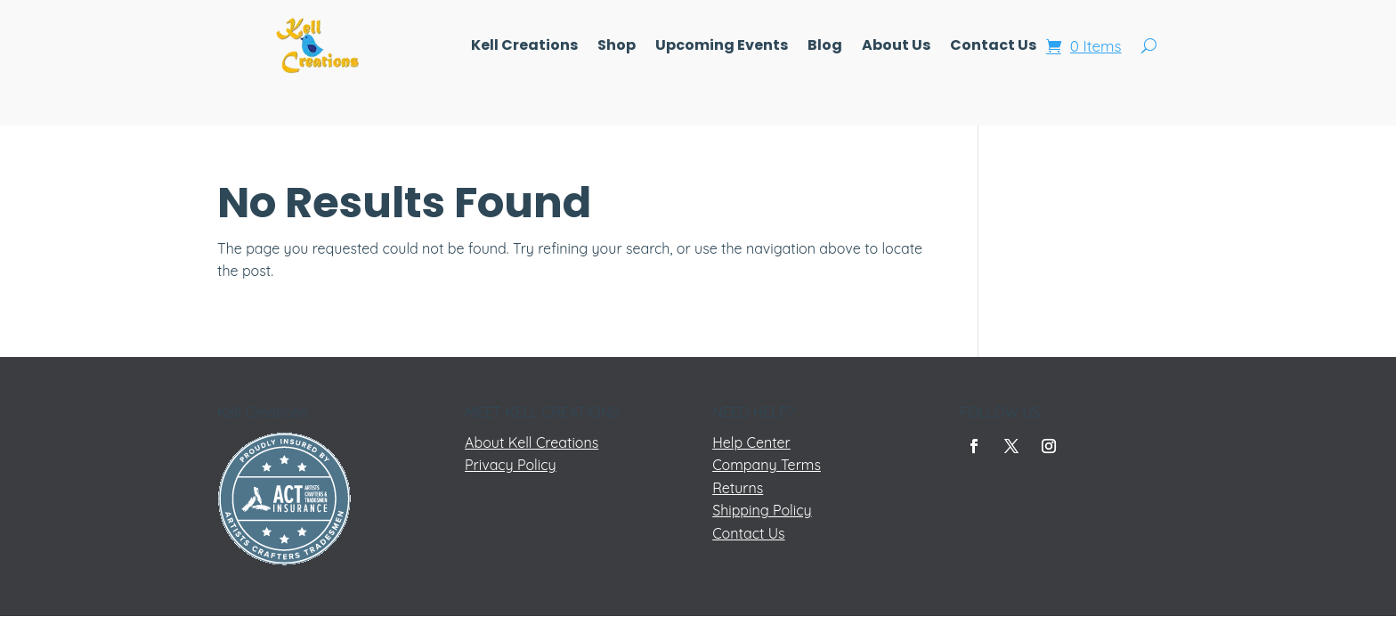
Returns (737, 488)
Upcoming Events (721, 47)
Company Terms (766, 465)
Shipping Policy (761, 510)
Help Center (751, 442)
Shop (616, 47)
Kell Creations (524, 47)
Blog (825, 47)
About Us (896, 47)
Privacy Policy (510, 465)
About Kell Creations (531, 442)
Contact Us (993, 47)
